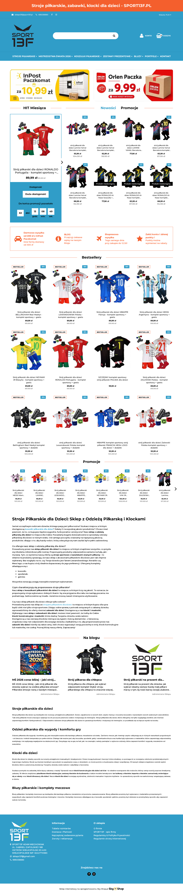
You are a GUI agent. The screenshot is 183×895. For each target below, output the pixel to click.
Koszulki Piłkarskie (88, 56)
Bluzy (138, 56)
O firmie (98, 828)
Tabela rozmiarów (61, 828)
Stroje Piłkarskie (24, 56)
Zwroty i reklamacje (62, 838)
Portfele (152, 56)
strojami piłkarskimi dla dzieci (57, 604)
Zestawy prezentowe (118, 56)
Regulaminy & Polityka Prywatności (112, 835)
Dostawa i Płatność (62, 832)
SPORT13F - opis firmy (105, 832)
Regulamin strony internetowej (110, 838)
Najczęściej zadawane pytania (67, 835)
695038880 (18, 860)
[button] (70, 823)
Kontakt (165, 56)
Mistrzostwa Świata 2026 (56, 56)
